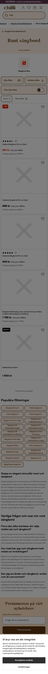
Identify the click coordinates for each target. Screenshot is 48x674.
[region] (24, 654)
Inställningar (24, 667)
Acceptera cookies (24, 660)
